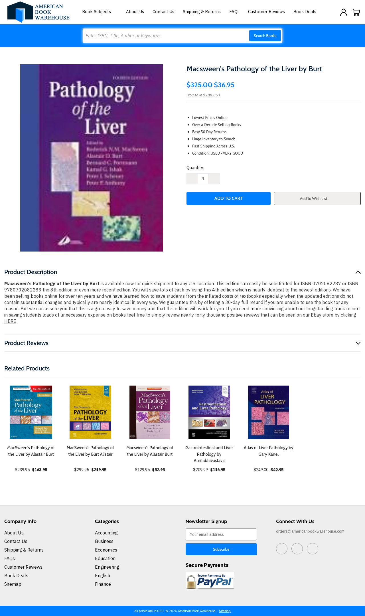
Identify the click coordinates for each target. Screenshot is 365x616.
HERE (10, 321)
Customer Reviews (266, 11)
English (102, 575)
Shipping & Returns (202, 11)
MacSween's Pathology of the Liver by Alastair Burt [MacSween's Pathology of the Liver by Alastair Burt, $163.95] (31, 451)
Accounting (106, 533)
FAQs (234, 11)
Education (105, 558)
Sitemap (12, 584)
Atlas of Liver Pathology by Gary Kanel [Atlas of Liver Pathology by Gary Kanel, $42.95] (268, 451)
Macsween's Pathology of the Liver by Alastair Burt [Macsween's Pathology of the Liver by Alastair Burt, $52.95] (149, 451)
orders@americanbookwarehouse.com (310, 531)
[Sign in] (343, 12)
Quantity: (195, 167)
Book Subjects (99, 11)
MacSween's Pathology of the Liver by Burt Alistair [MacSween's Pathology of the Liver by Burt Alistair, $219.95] (90, 451)
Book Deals (304, 11)
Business (104, 541)
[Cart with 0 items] (356, 12)
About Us (135, 11)
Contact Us (163, 11)
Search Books (265, 35)
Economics (106, 550)
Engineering (107, 567)
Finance (103, 584)
